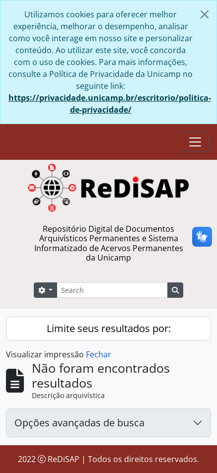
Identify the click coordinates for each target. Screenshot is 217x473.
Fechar (98, 354)
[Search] (112, 290)
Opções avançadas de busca (79, 422)
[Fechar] (205, 14)
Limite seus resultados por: (109, 328)
